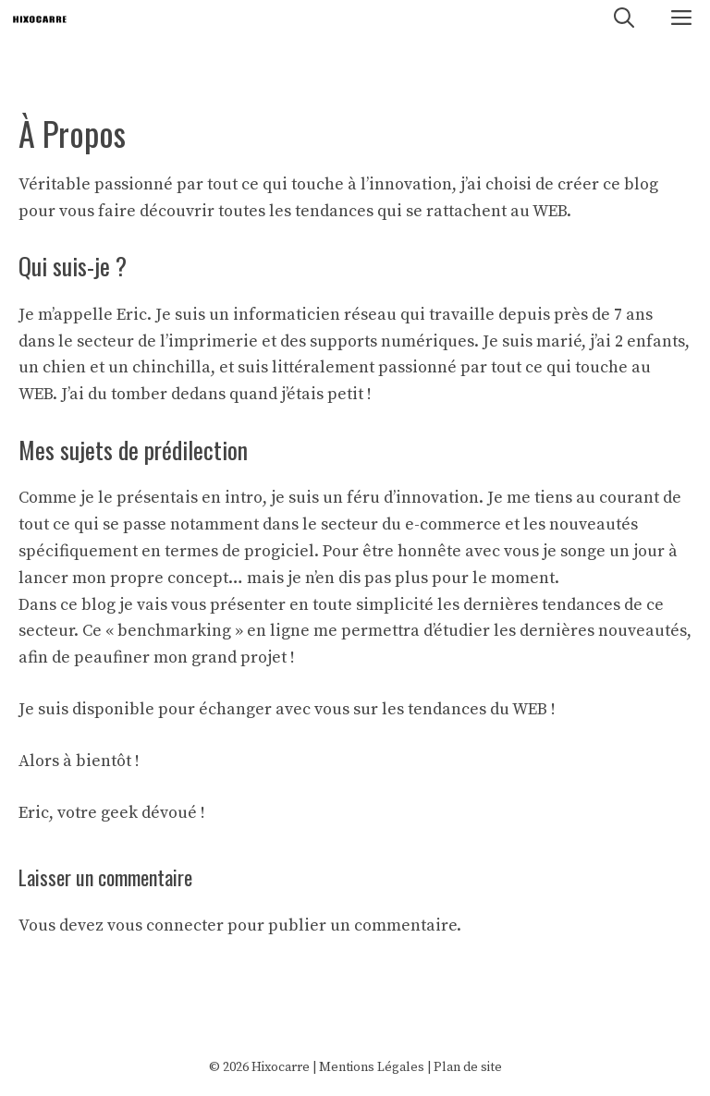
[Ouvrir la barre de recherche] (624, 19)
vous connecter (165, 925)
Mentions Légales (371, 1067)
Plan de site (468, 1067)
